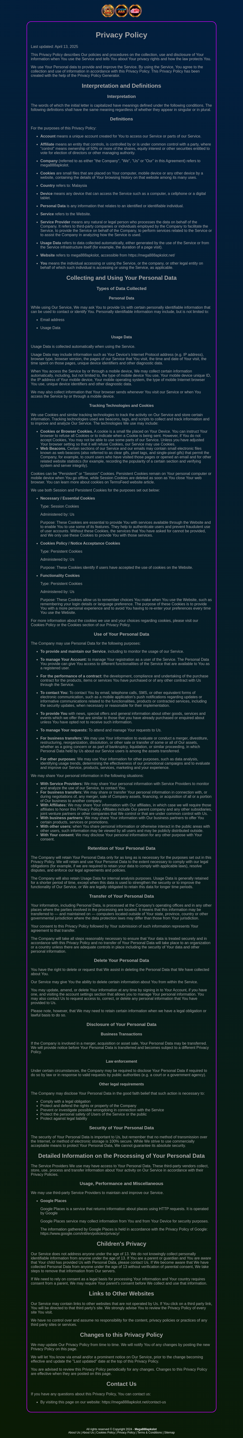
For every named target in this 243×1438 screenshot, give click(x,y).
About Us (74, 1432)
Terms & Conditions (149, 1432)
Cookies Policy (105, 1432)
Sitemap (169, 1432)
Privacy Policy (126, 1432)
